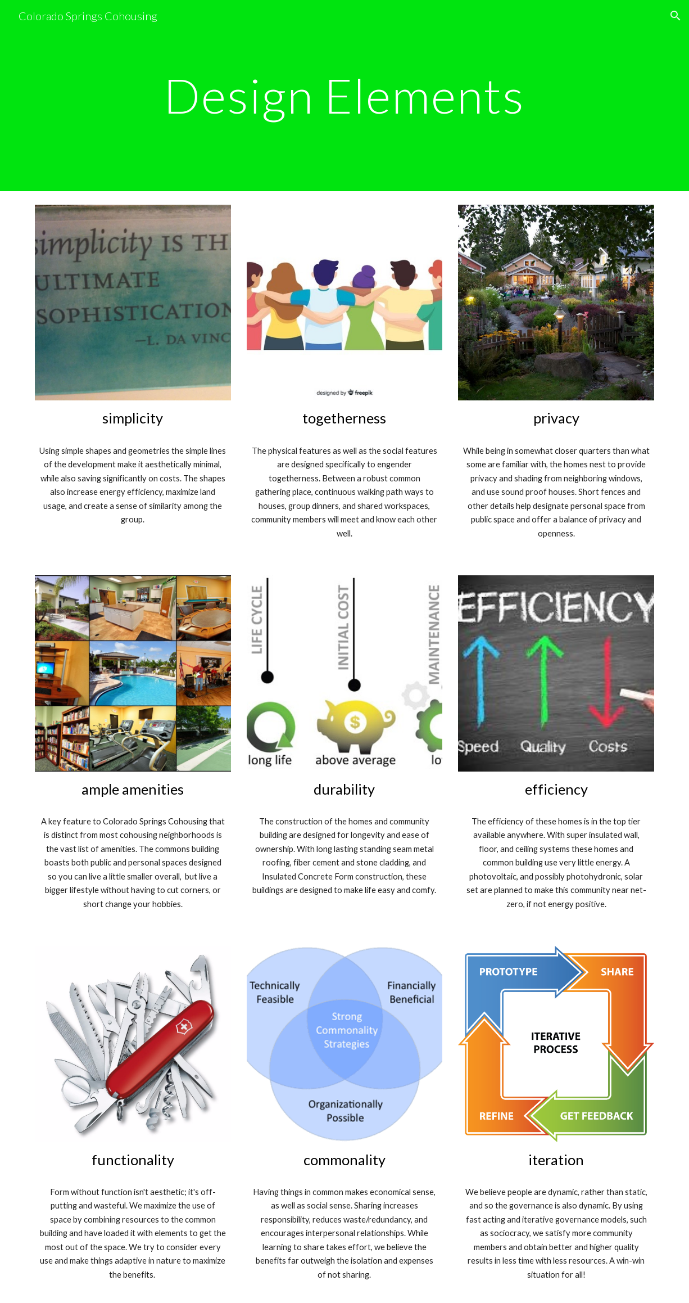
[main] (344, 95)
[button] (675, 15)
